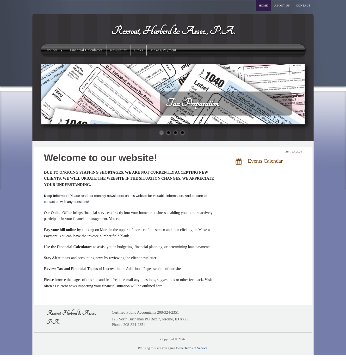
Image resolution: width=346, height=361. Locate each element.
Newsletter (118, 50)
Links (138, 50)
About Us (282, 5)
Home (263, 5)
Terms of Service (195, 348)
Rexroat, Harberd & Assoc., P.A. (173, 31)
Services (50, 50)
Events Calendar (258, 161)
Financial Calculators (86, 50)
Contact (303, 5)
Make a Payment (163, 50)
